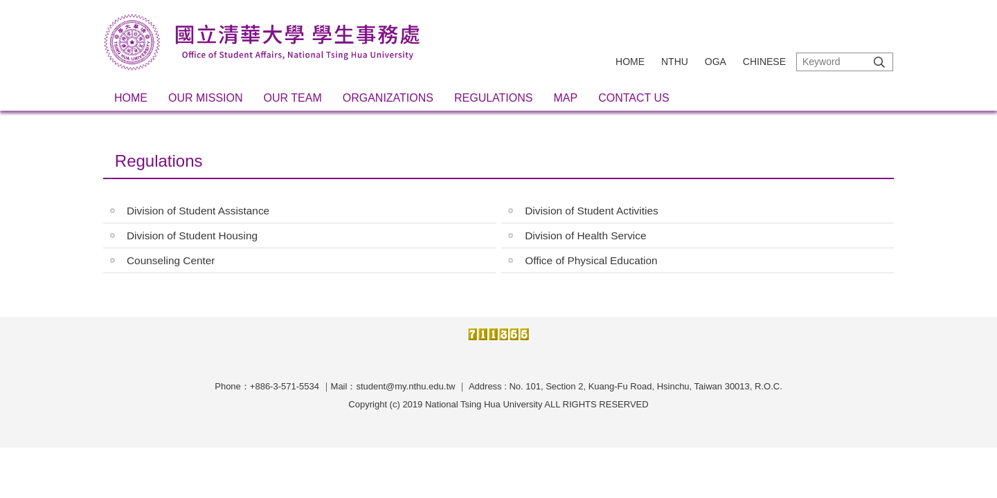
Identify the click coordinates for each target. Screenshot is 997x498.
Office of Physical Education (591, 260)
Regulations (493, 98)
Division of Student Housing (192, 235)
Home (630, 61)
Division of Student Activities (591, 210)
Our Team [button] (293, 98)
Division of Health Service (585, 235)
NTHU (674, 61)
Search (879, 62)
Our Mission (205, 98)
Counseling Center (171, 260)
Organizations (388, 98)
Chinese (764, 61)
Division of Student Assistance (198, 210)
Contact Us (634, 98)
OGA (715, 61)
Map (565, 98)
